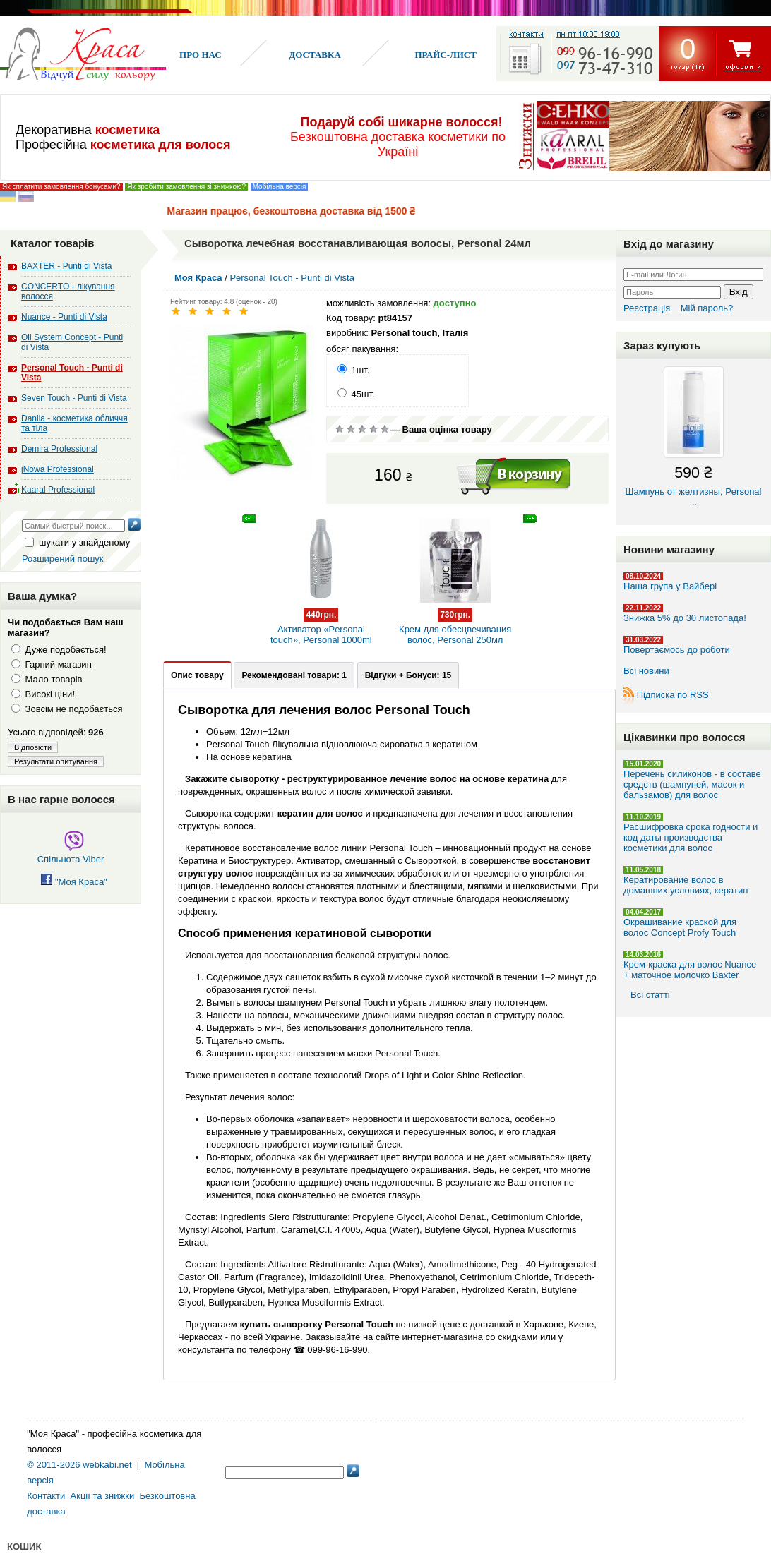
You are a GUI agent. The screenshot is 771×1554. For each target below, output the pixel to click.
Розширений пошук (63, 558)
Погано (351, 429)
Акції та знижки (103, 1495)
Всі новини (646, 670)
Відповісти (33, 747)
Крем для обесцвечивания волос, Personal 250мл (455, 619)
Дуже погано (339, 429)
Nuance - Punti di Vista (64, 317)
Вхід (738, 292)
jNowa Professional (57, 469)
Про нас (200, 54)
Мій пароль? (707, 308)
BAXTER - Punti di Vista (66, 266)
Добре (373, 429)
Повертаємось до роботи (676, 649)
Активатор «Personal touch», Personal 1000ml (321, 619)
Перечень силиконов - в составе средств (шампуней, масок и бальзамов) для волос (692, 784)
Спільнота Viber (70, 854)
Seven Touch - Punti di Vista (74, 398)
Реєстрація (646, 308)
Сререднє (362, 429)
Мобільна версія (279, 187)
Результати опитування (55, 761)
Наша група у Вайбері (670, 586)
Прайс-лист (445, 54)
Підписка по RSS (673, 694)
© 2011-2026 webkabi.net (79, 1464)
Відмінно (384, 429)
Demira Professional (59, 449)
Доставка (315, 54)
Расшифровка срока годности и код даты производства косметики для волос (690, 837)
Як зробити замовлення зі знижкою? (186, 187)
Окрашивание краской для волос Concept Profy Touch (679, 927)
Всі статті (650, 994)
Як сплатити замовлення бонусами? (61, 187)
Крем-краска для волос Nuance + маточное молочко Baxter (689, 969)
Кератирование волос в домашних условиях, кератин (685, 885)
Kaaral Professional (58, 490)
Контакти (46, 1495)
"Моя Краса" (74, 882)
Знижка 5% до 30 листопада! (684, 618)
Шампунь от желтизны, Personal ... (693, 436)
